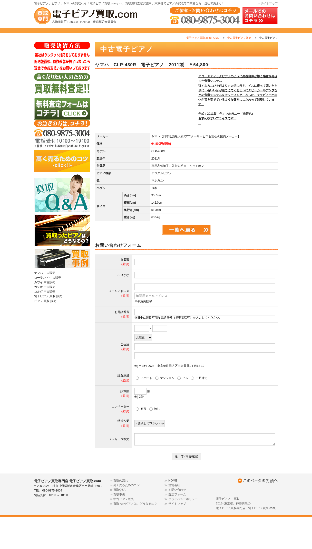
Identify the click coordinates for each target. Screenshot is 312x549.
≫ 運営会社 (172, 517)
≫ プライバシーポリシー (181, 531)
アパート (144, 410)
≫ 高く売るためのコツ (125, 517)
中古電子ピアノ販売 (239, 48)
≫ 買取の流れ (119, 512)
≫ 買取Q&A (118, 522)
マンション (165, 410)
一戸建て (199, 410)
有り (141, 441)
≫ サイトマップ (175, 536)
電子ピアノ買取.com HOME (203, 48)
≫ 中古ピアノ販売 (122, 531)
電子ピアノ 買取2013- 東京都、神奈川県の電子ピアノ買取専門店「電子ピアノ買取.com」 (247, 535)
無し (154, 441)
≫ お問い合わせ (175, 522)
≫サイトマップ (267, 3)
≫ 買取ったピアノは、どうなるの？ (133, 536)
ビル (182, 410)
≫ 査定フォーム (175, 527)
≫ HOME (171, 512)
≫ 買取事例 (117, 527)
